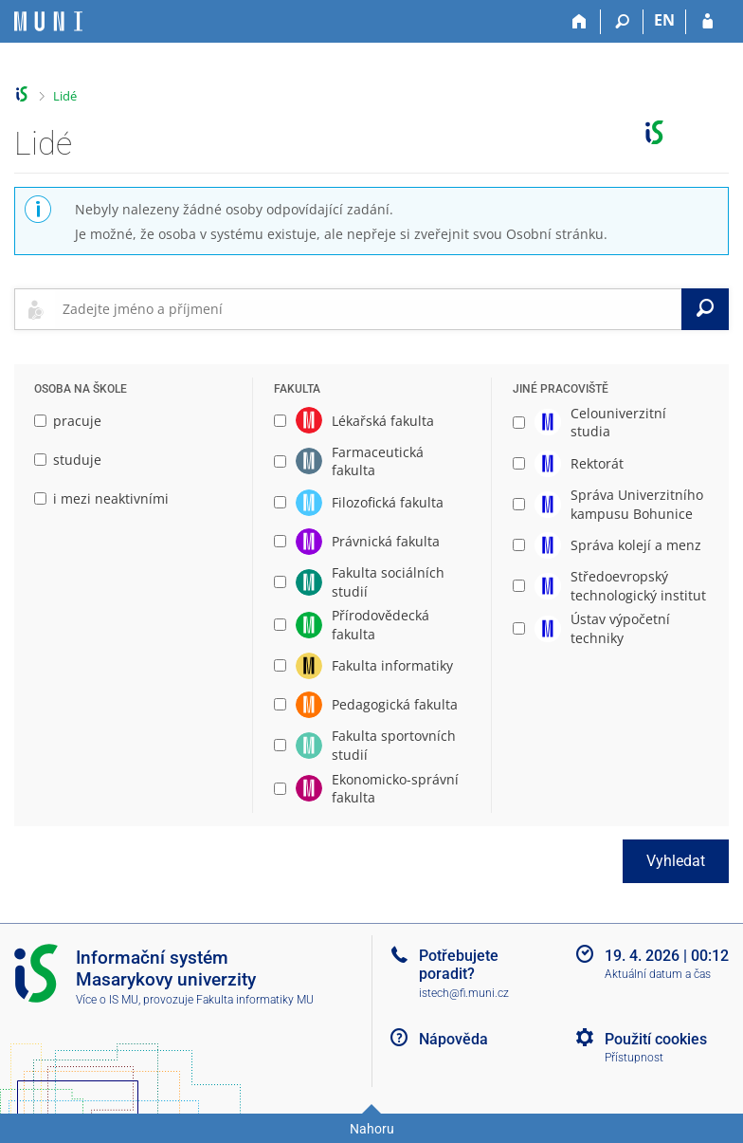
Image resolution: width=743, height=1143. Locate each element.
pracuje (67, 421)
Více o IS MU (107, 999)
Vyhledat (675, 861)
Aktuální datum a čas (658, 974)
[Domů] (579, 21)
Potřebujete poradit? (458, 965)
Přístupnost (634, 1057)
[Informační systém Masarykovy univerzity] (48, 21)
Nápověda (453, 1039)
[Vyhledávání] (622, 21)
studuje (67, 460)
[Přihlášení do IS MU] (707, 21)
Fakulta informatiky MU (255, 999)
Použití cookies (656, 1039)
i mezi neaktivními (101, 498)
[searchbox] (368, 309)
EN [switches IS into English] (664, 19)
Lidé (65, 95)
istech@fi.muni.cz (464, 993)
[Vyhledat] (705, 309)
